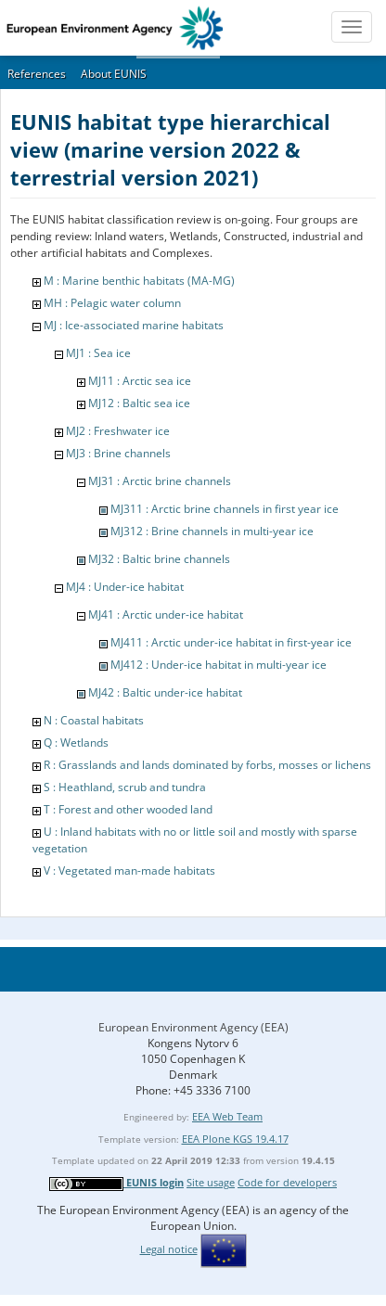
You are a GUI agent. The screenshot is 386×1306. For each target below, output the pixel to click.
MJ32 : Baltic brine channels (159, 559)
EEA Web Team (227, 1116)
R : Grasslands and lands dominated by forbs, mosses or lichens (207, 765)
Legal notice (169, 1249)
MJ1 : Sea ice (98, 353)
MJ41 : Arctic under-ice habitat (165, 614)
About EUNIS (114, 74)
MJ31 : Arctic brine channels (159, 481)
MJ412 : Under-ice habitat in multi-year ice (218, 664)
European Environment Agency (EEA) (193, 1027)
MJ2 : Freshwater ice (118, 431)
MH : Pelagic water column (112, 303)
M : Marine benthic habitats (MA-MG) (139, 280)
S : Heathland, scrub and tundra (125, 787)
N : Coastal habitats (94, 720)
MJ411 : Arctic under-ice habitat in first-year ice (231, 642)
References (36, 74)
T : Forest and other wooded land (128, 809)
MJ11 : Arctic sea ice (139, 381)
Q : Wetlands (76, 742)
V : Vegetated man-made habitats (129, 870)
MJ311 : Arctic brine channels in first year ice (224, 509)
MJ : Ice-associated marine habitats (134, 325)
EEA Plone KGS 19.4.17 (235, 1139)
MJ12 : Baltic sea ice (139, 403)
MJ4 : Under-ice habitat (125, 587)
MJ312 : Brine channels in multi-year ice (212, 531)
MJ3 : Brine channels (118, 453)
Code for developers (287, 1182)
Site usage (211, 1182)
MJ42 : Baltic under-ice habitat (165, 692)
